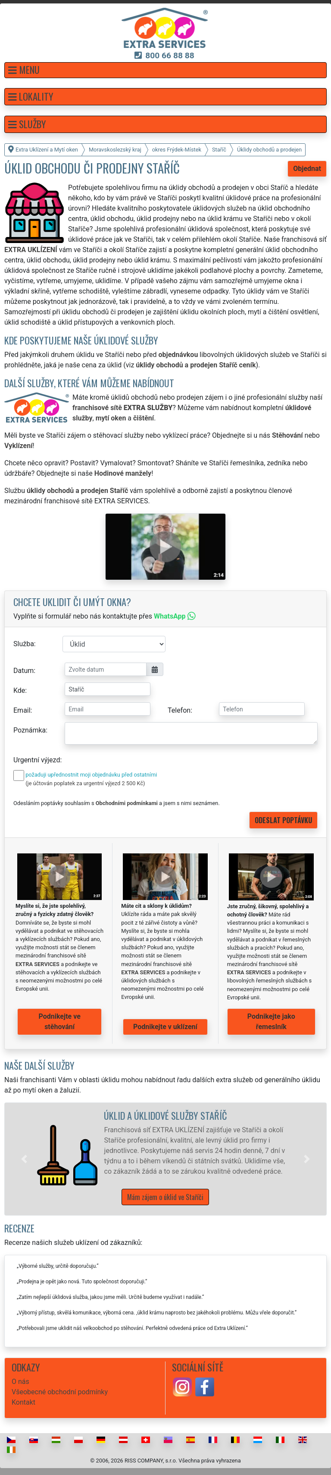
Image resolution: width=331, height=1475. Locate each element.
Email (22, 710)
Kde (19, 690)
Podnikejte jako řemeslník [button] (271, 1021)
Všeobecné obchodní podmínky (60, 1392)
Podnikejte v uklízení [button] (165, 1027)
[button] (165, 70)
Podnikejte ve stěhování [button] (60, 1021)
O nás (20, 1381)
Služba (23, 644)
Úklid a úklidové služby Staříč (165, 1115)
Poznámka (29, 730)
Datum (23, 670)
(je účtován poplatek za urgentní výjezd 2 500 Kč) (85, 783)
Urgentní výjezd (36, 760)
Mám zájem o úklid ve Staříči (165, 1197)
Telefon (179, 710)
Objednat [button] (307, 168)
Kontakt (23, 1402)
